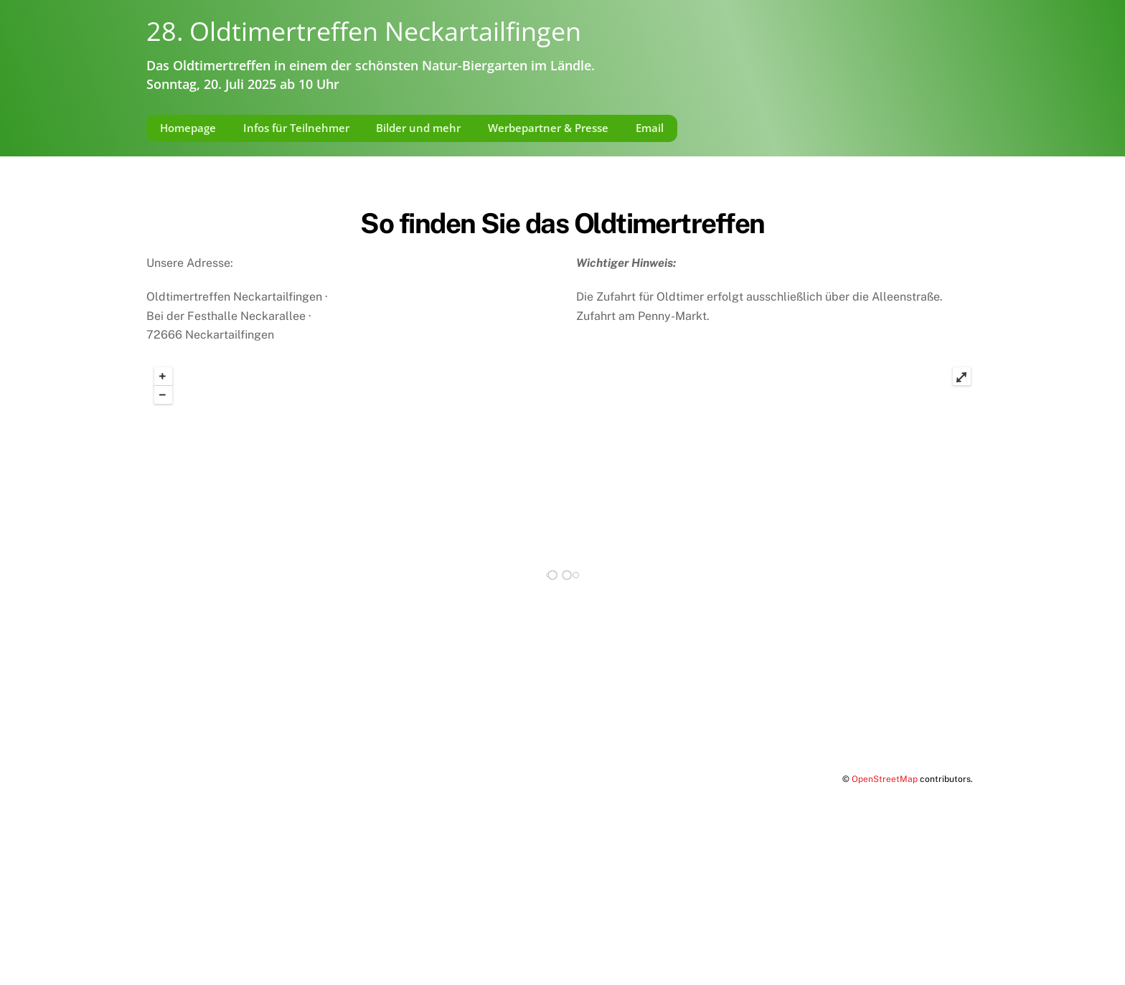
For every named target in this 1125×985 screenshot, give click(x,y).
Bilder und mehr (418, 128)
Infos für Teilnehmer (296, 128)
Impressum (176, 932)
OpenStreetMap (885, 779)
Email (650, 128)
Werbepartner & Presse (548, 128)
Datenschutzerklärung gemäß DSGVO (315, 932)
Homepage (188, 128)
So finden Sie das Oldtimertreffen (562, 223)
